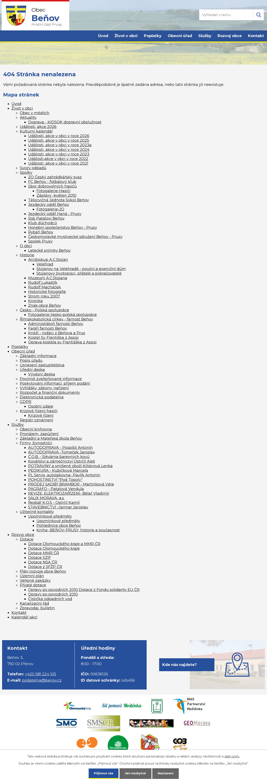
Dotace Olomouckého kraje (54, 548)
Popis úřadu (31, 360)
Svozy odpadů (33, 168)
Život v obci (126, 36)
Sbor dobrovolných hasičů (52, 186)
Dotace (26, 539)
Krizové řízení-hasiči (39, 411)
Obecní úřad (180, 36)
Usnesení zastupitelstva (42, 365)
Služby (204, 36)
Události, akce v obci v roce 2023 (58, 154)
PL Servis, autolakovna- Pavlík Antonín (64, 475)
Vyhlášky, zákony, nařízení (44, 388)
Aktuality (28, 117)
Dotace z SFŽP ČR (45, 566)
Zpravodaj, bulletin (37, 608)
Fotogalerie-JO (50, 209)
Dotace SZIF (39, 557)
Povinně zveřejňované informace (51, 379)
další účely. (232, 756)
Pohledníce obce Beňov (59, 525)
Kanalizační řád (34, 603)
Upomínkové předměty (50, 516)
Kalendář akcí (24, 617)
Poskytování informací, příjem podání (55, 383)
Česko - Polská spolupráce (44, 310)
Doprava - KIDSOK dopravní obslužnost (64, 122)
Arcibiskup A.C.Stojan (48, 259)
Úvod (103, 36)
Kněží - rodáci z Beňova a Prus (56, 333)
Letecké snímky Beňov (49, 250)
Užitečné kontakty (37, 511)
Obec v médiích (34, 113)
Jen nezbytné (135, 773)
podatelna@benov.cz (42, 680)
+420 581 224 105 (40, 674)
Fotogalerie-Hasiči (54, 191)
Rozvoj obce (230, 36)
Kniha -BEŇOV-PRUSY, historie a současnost (78, 530)
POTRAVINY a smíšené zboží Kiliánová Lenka (70, 466)
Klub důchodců (42, 223)
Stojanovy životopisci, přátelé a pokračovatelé (79, 273)
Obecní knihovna (36, 429)
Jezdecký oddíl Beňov (48, 204)
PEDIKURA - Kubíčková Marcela (58, 470)
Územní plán (32, 576)
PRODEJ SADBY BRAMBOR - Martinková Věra (71, 484)
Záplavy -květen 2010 (56, 195)
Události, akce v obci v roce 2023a (60, 145)
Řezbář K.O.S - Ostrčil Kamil (54, 502)
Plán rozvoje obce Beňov (43, 571)
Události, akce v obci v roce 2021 (58, 163)
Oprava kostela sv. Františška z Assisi (62, 342)
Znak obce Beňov (44, 305)
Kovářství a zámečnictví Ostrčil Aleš (61, 461)
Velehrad (45, 264)
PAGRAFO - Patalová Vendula (56, 489)
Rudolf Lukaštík (42, 282)
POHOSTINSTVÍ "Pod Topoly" (55, 479)
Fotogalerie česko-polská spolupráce (62, 314)
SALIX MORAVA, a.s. (46, 498)
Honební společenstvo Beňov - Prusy (62, 227)
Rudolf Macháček (44, 287)
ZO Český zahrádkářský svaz (55, 177)
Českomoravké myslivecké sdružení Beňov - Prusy (75, 236)
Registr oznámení (36, 420)
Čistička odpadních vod (50, 599)
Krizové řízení (41, 415)
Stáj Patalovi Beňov (46, 218)
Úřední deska (32, 369)
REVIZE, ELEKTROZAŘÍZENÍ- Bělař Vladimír (68, 493)
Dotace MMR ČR (43, 553)
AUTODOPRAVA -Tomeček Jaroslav (61, 452)
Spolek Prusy (40, 241)
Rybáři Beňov (40, 232)
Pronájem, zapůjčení (39, 434)
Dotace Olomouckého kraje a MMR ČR (64, 544)
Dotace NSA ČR (42, 562)
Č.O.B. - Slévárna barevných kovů (58, 456)
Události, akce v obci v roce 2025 (58, 140)
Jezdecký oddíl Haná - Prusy (54, 214)
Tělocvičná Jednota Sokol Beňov (58, 200)
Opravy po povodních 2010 (53, 594)
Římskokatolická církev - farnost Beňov (56, 319)
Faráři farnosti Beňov (47, 328)
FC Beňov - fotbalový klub (52, 181)
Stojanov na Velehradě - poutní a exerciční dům (81, 269)
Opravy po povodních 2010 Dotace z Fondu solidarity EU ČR (84, 589)
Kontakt (256, 36)
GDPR (25, 401)
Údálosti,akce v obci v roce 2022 (58, 158)
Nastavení (166, 773)
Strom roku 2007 (44, 296)
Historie (27, 255)
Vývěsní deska (41, 374)
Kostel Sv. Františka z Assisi (53, 337)
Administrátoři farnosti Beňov (55, 324)
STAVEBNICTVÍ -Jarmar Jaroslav (58, 507)
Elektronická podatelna (42, 397)
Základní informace (38, 356)
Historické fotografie (47, 291)
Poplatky (152, 36)
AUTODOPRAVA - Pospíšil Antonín (60, 447)
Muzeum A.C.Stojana (47, 278)
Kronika (35, 301)
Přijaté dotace (33, 585)
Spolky (26, 172)
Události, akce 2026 (38, 126)
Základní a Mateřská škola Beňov (51, 438)
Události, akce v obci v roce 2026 (58, 136)
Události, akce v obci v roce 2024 (58, 149)
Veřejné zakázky (35, 580)
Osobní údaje (40, 406)
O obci (26, 246)
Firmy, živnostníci (36, 443)
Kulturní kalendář (36, 131)
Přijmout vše (103, 773)
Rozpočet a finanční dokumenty (50, 392)
